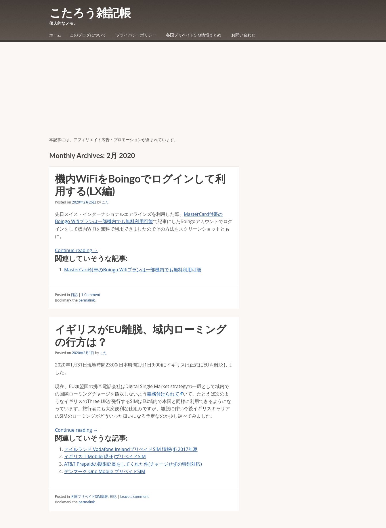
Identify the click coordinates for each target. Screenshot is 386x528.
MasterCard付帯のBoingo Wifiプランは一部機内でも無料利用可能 (132, 269)
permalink (87, 300)
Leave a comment (134, 496)
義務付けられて (163, 394)
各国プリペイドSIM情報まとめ (193, 35)
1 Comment (90, 294)
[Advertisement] (193, 93)
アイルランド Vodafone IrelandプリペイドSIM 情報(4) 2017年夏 (131, 449)
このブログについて (88, 35)
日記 (74, 294)
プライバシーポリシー (136, 35)
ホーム (55, 35)
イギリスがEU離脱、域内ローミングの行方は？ (140, 335)
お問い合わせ (243, 35)
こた (105, 202)
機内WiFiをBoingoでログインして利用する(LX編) (140, 184)
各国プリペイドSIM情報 (89, 496)
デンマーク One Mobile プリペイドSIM (104, 471)
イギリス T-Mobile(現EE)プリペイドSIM (105, 456)
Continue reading (76, 250)
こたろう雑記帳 (90, 13)
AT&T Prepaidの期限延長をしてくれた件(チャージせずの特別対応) (133, 464)
